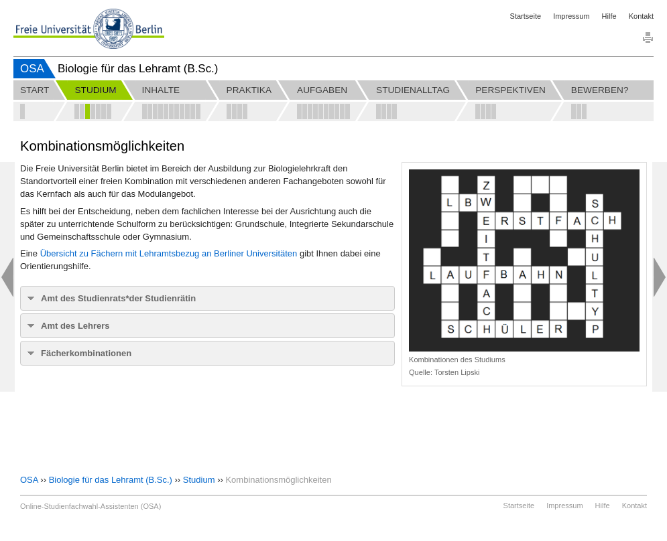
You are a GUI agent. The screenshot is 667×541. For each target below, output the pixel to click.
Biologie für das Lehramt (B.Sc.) (110, 480)
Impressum (571, 16)
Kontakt (641, 16)
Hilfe (609, 16)
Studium (199, 480)
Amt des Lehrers (75, 326)
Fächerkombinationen (86, 353)
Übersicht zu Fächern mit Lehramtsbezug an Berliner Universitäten (169, 253)
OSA (32, 68)
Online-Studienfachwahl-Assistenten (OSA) (90, 506)
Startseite (525, 16)
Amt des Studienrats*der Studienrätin (118, 298)
